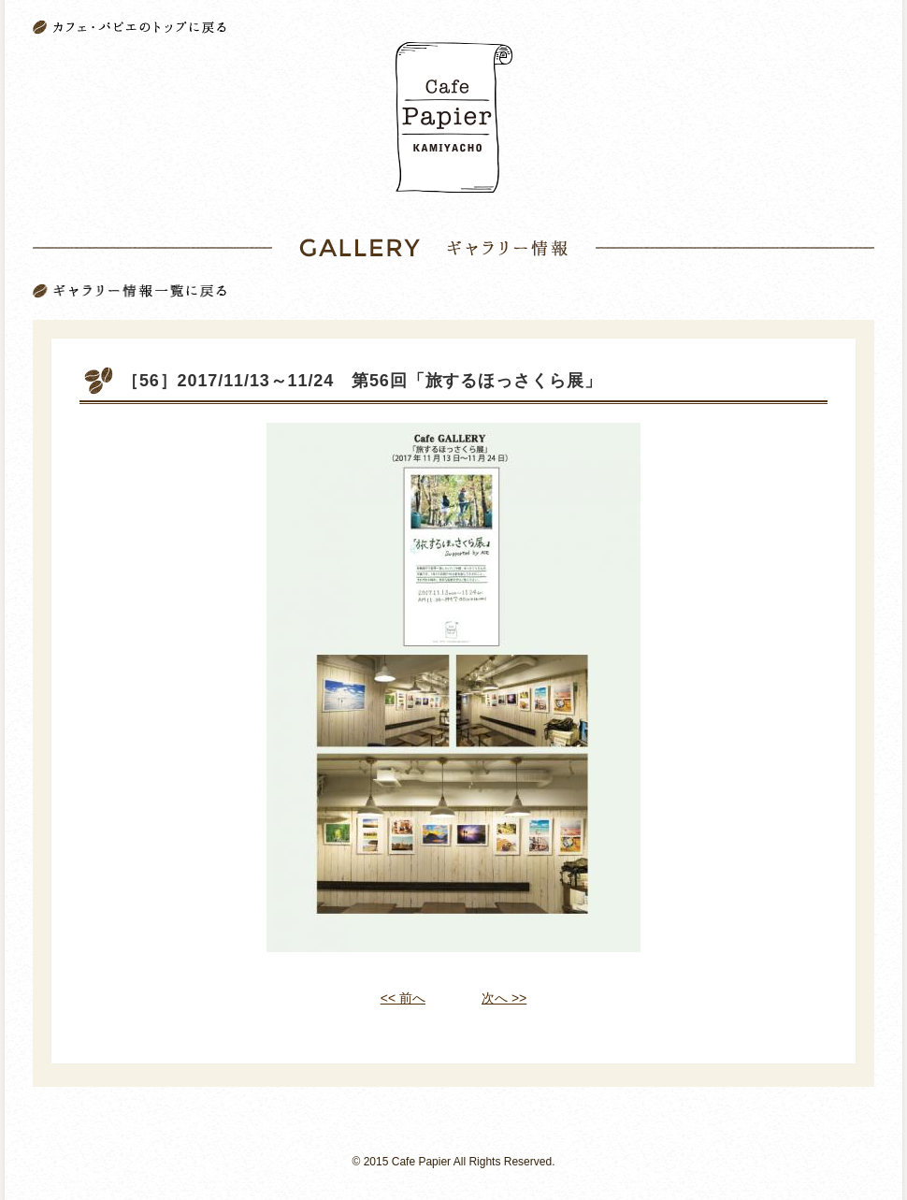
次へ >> (504, 997)
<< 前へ (403, 997)
